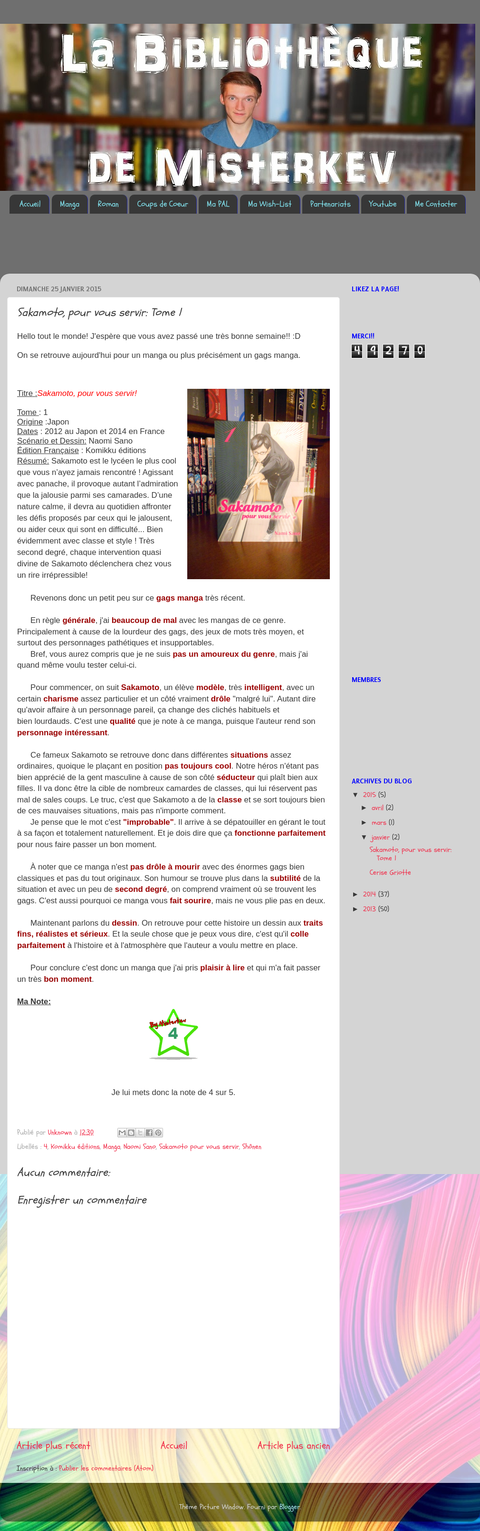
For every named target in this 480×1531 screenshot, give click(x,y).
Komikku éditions (75, 1147)
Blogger (289, 1507)
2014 (370, 894)
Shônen (251, 1147)
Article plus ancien (294, 1445)
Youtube (382, 203)
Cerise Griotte (390, 873)
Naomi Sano (140, 1147)
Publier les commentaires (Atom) (106, 1468)
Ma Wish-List (270, 203)
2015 (370, 795)
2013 (370, 909)
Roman (108, 203)
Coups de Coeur (162, 203)
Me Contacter (436, 203)
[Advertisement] (182, 249)
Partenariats (330, 203)
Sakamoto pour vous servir (199, 1147)
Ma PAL (218, 203)
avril (379, 808)
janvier (382, 837)
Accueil (30, 203)
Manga (69, 203)
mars (380, 823)
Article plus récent (53, 1445)
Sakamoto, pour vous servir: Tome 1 (410, 854)
